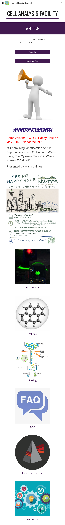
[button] (2, 3)
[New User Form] (32, 61)
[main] (32, 14)
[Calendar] (32, 52)
